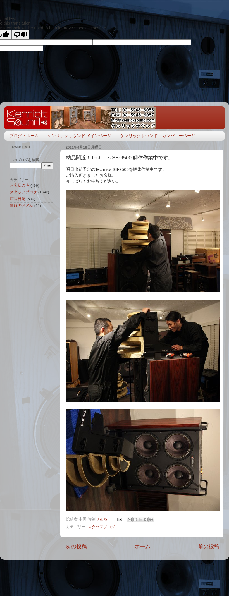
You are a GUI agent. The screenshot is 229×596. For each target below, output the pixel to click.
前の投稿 (208, 546)
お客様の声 (19, 185)
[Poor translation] (20, 34)
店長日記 (17, 199)
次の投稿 (76, 546)
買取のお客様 (21, 206)
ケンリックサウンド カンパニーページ (157, 135)
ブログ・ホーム (24, 135)
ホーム (143, 546)
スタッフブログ (101, 527)
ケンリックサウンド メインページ (79, 135)
